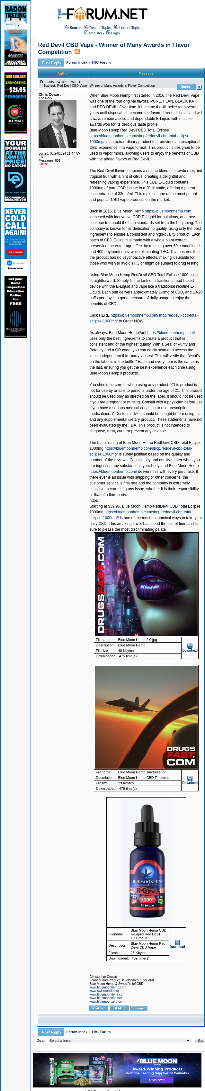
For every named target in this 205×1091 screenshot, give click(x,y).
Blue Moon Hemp (129, 211)
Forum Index (77, 62)
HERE (104, 315)
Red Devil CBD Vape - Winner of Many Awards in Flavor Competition (106, 85)
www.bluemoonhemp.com (107, 987)
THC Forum (101, 62)
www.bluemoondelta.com (107, 994)
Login (113, 33)
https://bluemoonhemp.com (168, 211)
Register (93, 33)
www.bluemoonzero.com (106, 1001)
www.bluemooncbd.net (105, 998)
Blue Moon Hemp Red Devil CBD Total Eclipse (129, 130)
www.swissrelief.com (104, 991)
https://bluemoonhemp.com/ (171, 332)
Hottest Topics (130, 28)
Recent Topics (100, 28)
